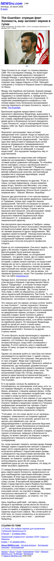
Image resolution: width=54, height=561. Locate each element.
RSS (37, 552)
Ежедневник (28, 552)
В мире (4, 9)
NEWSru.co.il (6, 554)
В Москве (18, 554)
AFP (27, 66)
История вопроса (28, 545)
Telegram (44, 552)
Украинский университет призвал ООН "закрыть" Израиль (25, 538)
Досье (12, 552)
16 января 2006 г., (19, 534)
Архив (19, 552)
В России (5, 534)
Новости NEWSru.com (12, 556)
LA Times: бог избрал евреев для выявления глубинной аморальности (23, 530)
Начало (4, 552)
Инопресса (28, 554)
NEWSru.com (11, 3)
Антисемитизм (17, 547)
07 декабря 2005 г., (18, 542)
